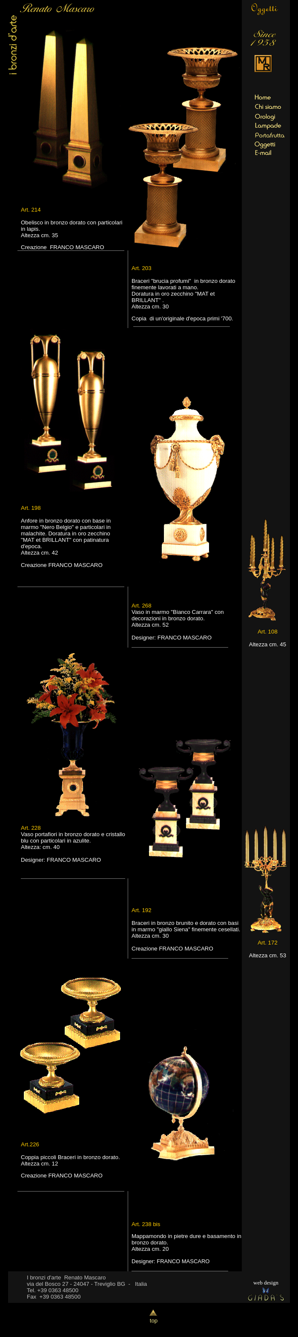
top (154, 1318)
